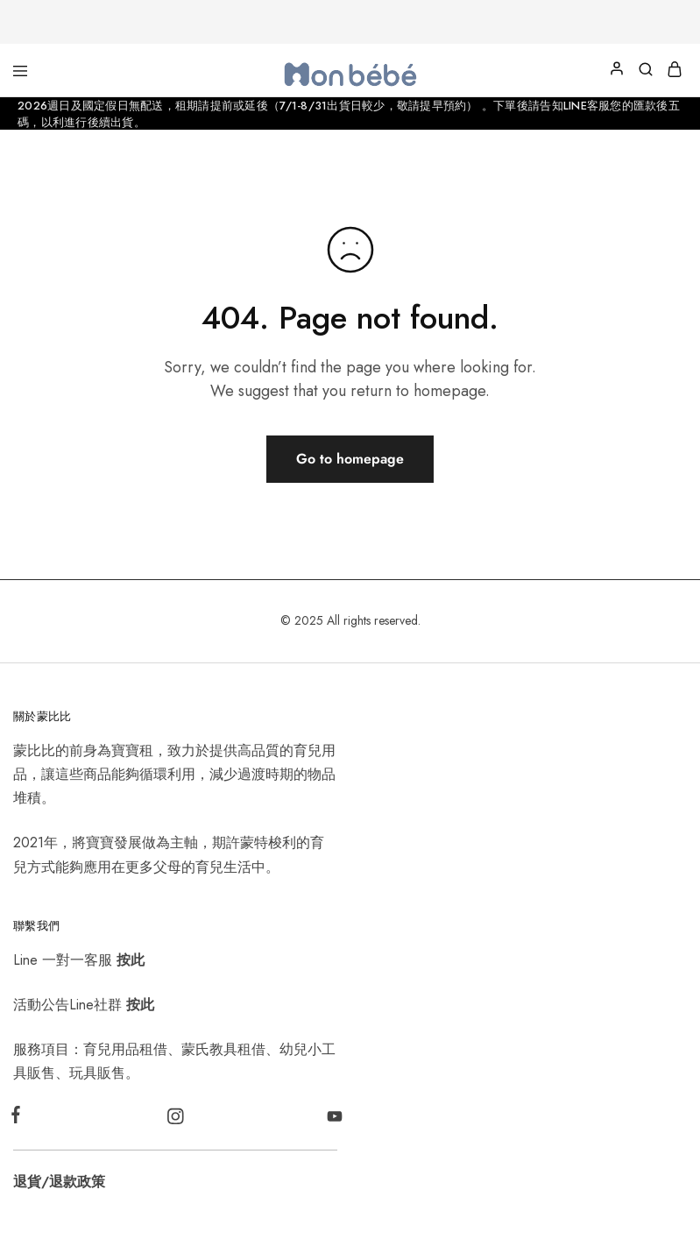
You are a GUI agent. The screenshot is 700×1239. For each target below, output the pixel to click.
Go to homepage (350, 459)
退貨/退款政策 (59, 1182)
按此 (131, 960)
